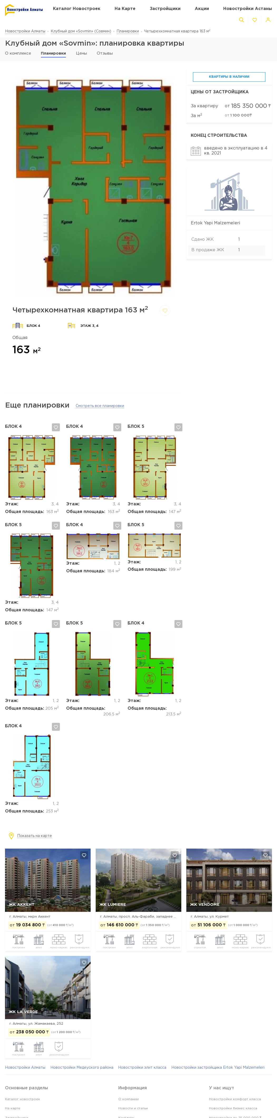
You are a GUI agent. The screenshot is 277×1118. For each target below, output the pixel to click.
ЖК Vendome (205, 904)
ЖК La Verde (23, 1012)
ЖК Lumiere (112, 904)
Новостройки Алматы (25, 31)
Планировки (127, 31)
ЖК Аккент (22, 904)
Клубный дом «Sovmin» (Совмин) (81, 31)
